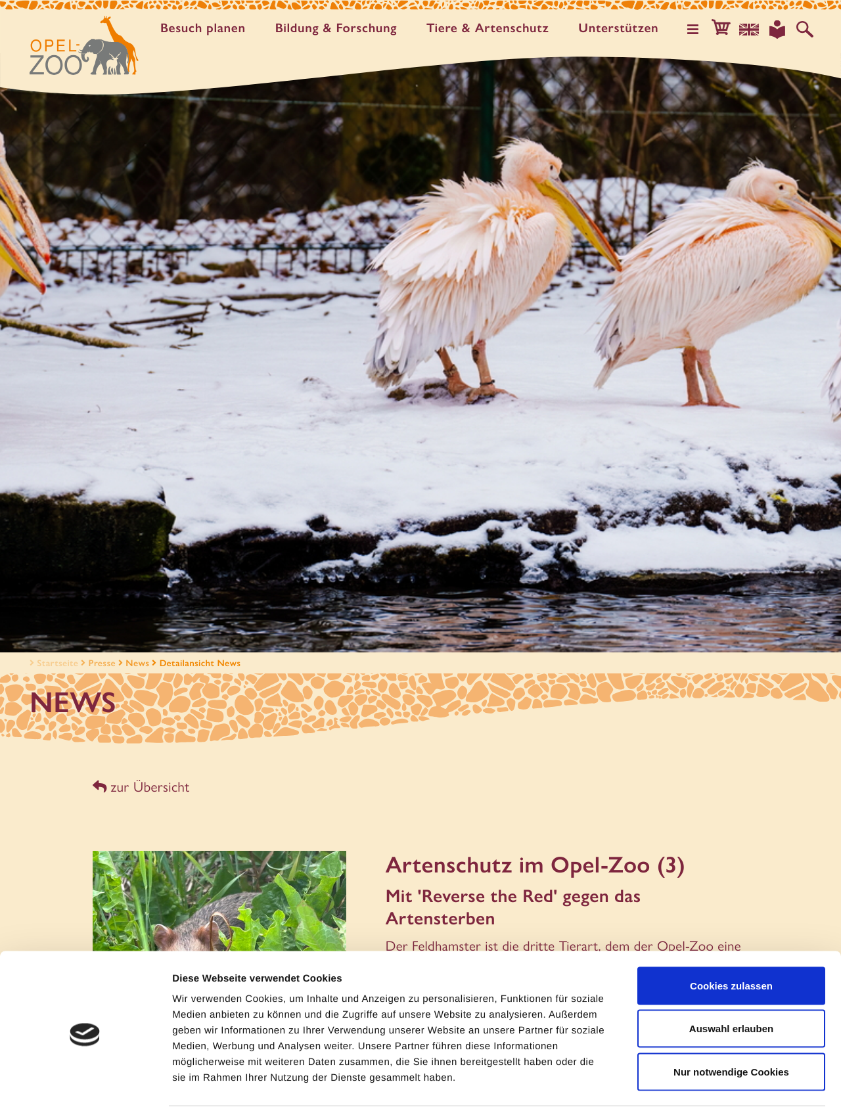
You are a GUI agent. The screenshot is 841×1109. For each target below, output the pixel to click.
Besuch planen (205, 28)
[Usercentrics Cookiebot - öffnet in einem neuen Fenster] (85, 1083)
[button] (725, 28)
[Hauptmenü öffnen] (698, 28)
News (137, 662)
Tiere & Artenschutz (491, 28)
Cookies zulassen (731, 936)
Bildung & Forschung (338, 28)
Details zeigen (699, 1083)
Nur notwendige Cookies (731, 1022)
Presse (102, 662)
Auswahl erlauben (731, 979)
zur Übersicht (140, 786)
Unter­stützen (621, 28)
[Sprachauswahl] (752, 28)
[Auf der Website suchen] (805, 28)
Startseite (52, 662)
